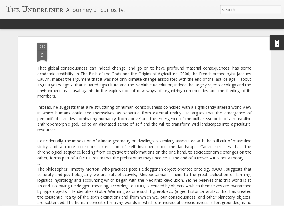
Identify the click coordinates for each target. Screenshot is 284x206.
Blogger (173, 202)
